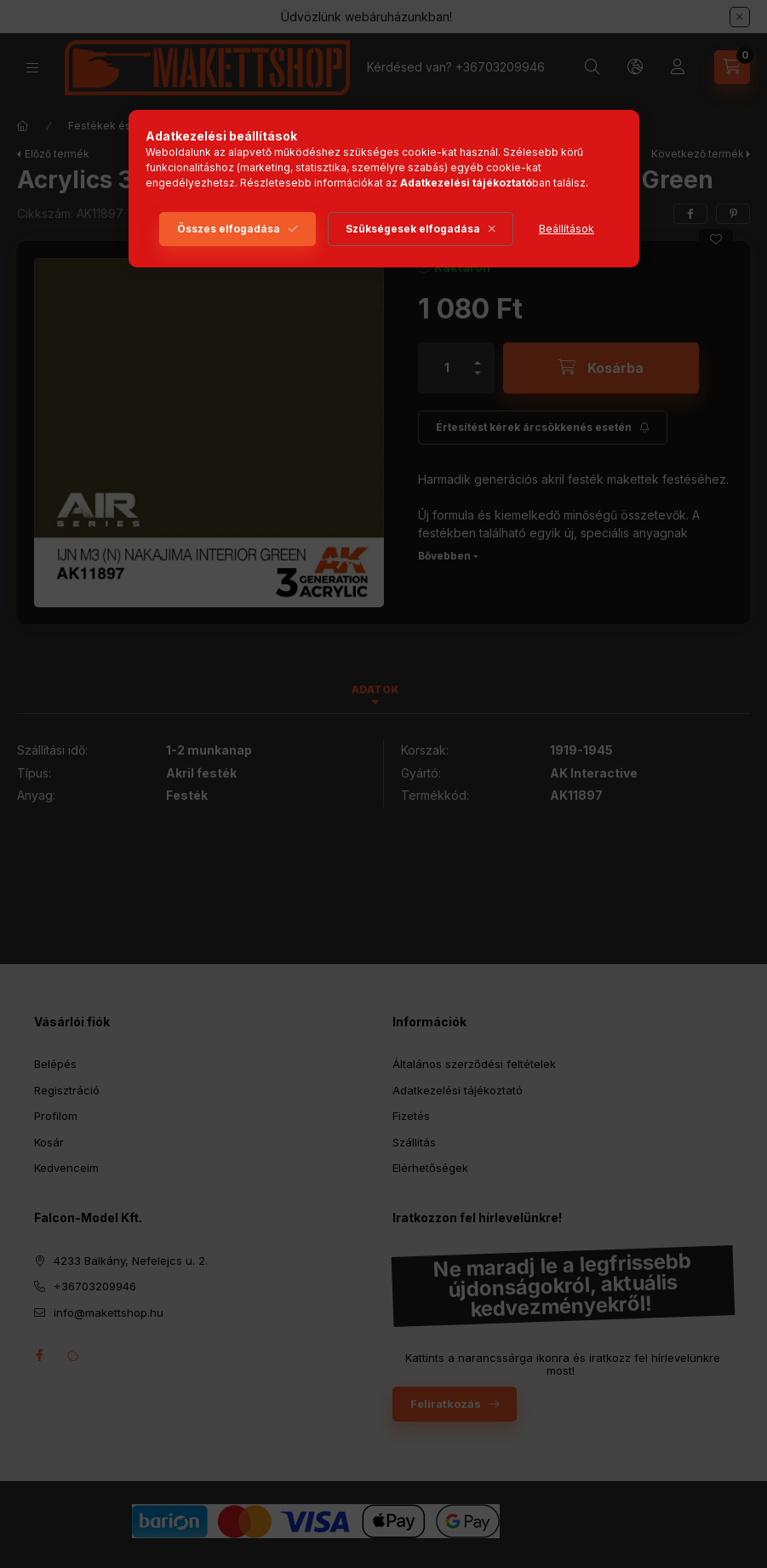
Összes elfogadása (228, 228)
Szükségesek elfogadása (413, 228)
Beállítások (566, 228)
